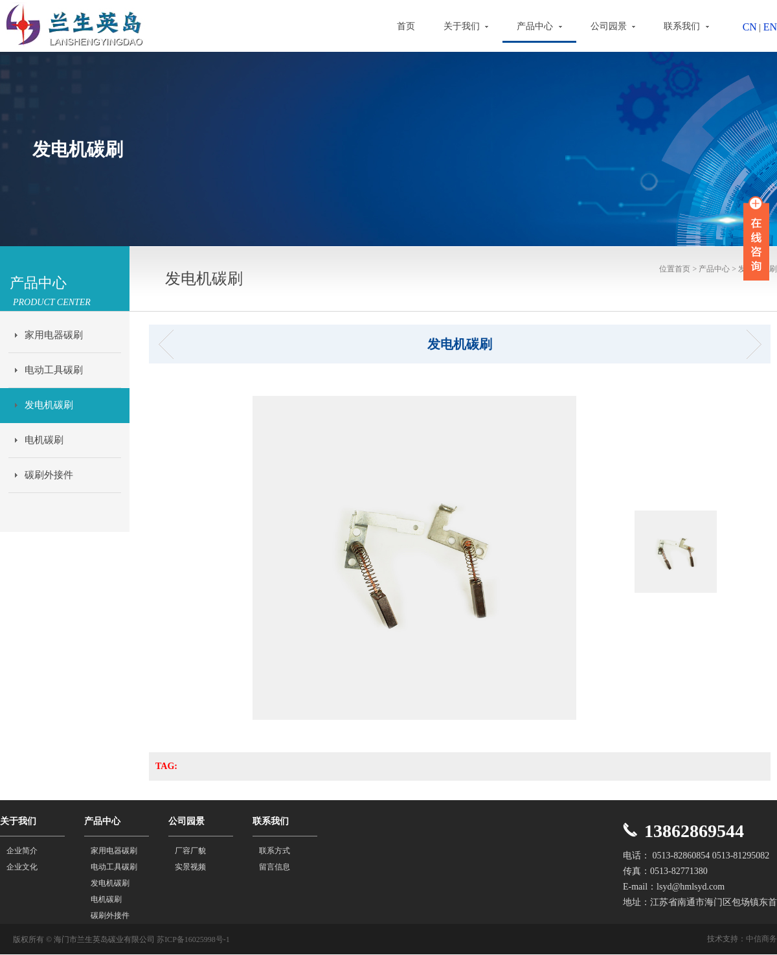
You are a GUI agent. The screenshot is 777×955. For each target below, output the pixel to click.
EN (770, 26)
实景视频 (190, 866)
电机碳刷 (44, 440)
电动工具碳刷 (54, 370)
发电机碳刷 (49, 405)
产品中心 (539, 26)
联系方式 (274, 850)
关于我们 (466, 26)
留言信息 (274, 866)
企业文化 (22, 866)
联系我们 (686, 26)
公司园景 (613, 26)
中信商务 (761, 938)
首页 (406, 26)
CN (750, 26)
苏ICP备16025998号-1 (193, 939)
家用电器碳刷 (54, 335)
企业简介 (22, 850)
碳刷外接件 (49, 475)
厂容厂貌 (190, 850)
